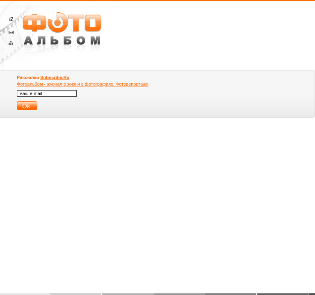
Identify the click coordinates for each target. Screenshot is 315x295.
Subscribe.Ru (54, 77)
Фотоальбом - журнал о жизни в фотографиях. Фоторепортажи (82, 84)
